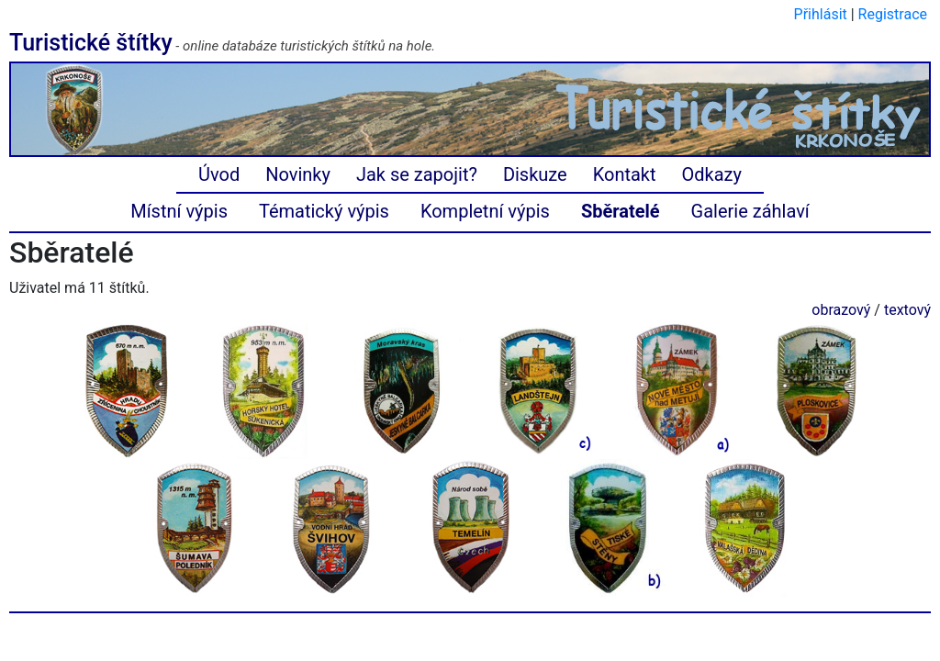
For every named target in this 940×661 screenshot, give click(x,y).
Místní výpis (179, 211)
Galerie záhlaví (750, 211)
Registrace (892, 14)
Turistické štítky (91, 42)
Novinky (297, 174)
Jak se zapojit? (416, 174)
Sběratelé (620, 211)
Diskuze (535, 174)
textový (907, 310)
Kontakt (624, 174)
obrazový (840, 310)
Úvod (219, 174)
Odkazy (712, 174)
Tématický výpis (324, 211)
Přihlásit (820, 14)
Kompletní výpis (485, 211)
